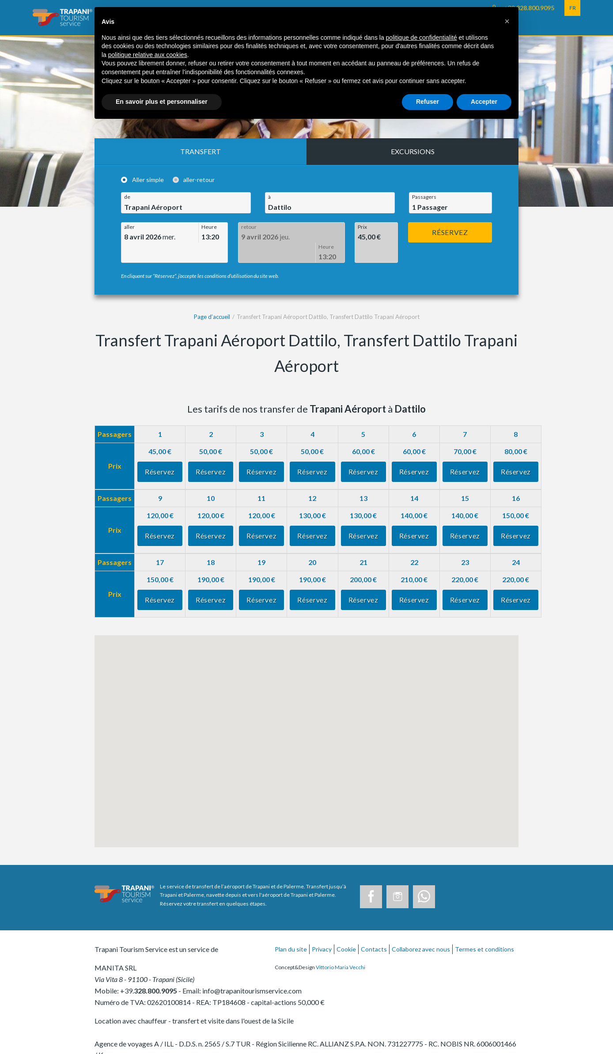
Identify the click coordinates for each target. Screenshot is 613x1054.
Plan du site (291, 929)
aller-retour (199, 180)
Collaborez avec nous (421, 929)
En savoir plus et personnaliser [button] (162, 101)
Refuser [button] (427, 101)
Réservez (450, 232)
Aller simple (148, 180)
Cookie (346, 929)
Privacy (322, 929)
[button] (507, 21)
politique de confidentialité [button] (421, 37)
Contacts (374, 929)
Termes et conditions (484, 929)
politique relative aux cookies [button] (147, 54)
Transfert (200, 151)
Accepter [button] (484, 101)
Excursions (413, 151)
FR (572, 7)
